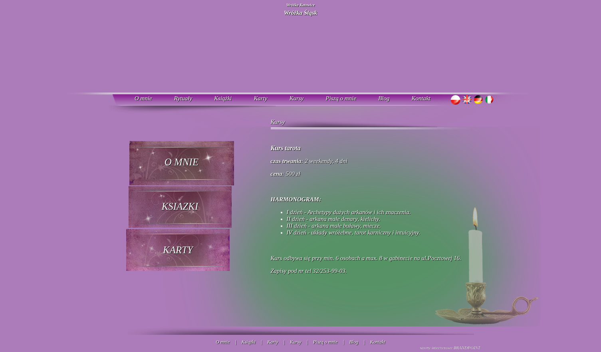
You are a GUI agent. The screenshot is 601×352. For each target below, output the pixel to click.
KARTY (178, 250)
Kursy (297, 98)
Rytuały (183, 98)
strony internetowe (436, 347)
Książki (223, 98)
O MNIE (181, 162)
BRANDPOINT (467, 347)
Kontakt (421, 98)
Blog (383, 98)
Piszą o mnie (341, 98)
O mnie (143, 98)
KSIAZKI (180, 206)
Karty (260, 98)
